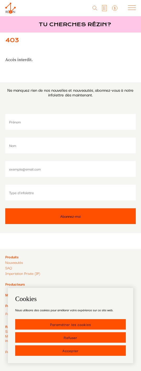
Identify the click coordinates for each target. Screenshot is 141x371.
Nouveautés (14, 262)
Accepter (70, 350)
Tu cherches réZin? (75, 24)
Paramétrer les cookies (70, 324)
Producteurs (15, 284)
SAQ (8, 268)
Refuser (70, 337)
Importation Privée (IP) (22, 273)
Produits (12, 257)
